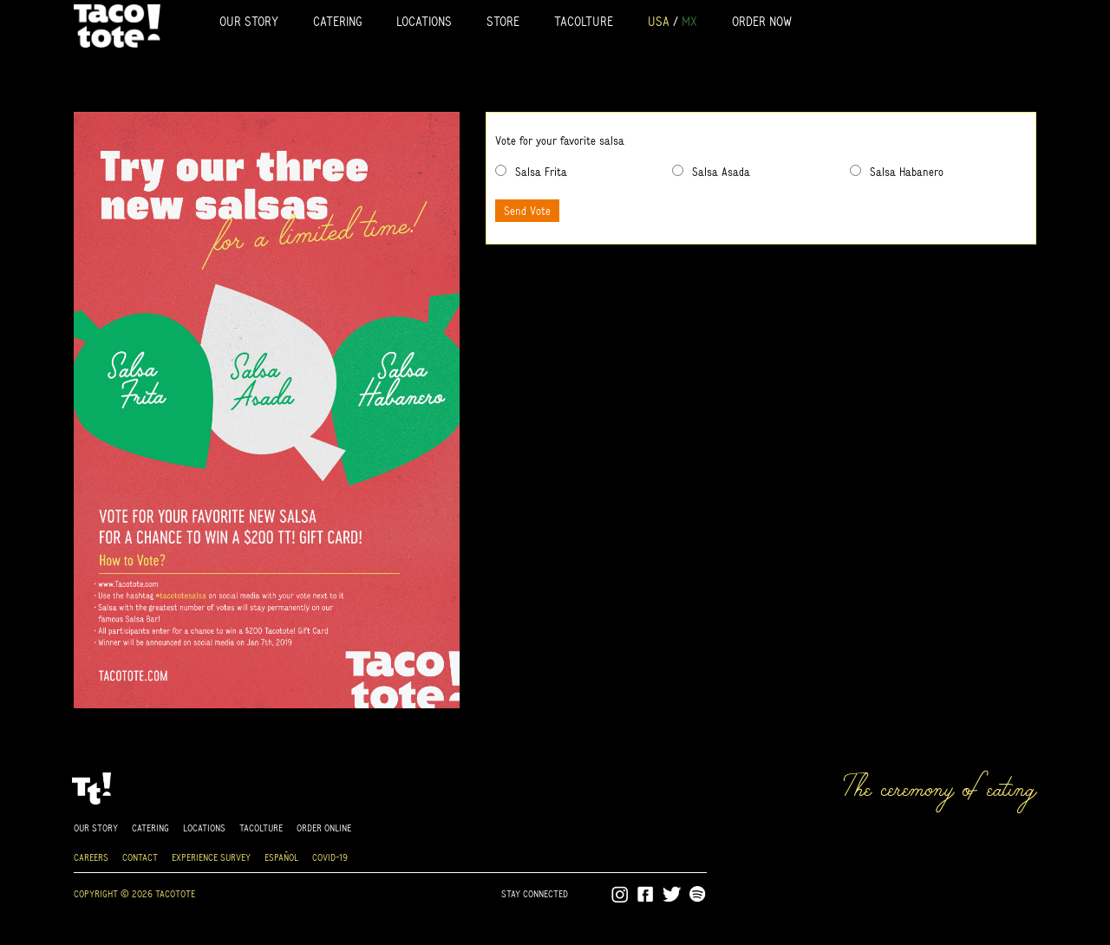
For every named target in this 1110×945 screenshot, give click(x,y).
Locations (424, 21)
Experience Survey (211, 857)
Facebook (646, 894)
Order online (324, 827)
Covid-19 (330, 857)
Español (281, 857)
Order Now (762, 21)
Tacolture (583, 21)
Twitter (672, 894)
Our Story (248, 21)
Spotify (698, 894)
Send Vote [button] (527, 211)
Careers (91, 857)
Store (502, 21)
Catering (337, 21)
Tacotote (117, 25)
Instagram (620, 894)
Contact (140, 857)
